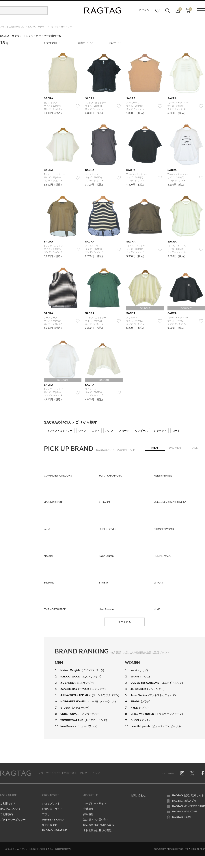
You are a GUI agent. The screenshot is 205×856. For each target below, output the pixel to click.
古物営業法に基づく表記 (97, 830)
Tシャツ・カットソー (60, 430)
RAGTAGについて (10, 808)
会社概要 (88, 808)
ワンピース (141, 430)
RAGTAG (15, 773)
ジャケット (160, 430)
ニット (96, 430)
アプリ (46, 814)
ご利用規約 (6, 814)
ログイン (144, 10)
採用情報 (88, 814)
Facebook (202, 773)
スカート (124, 430)
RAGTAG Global (181, 817)
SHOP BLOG (49, 825)
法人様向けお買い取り (96, 819)
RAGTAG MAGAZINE (54, 830)
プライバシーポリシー (13, 819)
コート (176, 430)
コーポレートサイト (94, 803)
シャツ (82, 430)
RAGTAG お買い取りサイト (188, 795)
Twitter (192, 773)
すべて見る (124, 621)
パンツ (109, 430)
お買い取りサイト (52, 808)
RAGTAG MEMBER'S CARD (188, 806)
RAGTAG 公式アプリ (184, 800)
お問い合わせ (138, 795)
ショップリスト (51, 803)
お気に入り (157, 10)
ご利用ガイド (7, 803)
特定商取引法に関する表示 (98, 825)
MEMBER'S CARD (53, 819)
